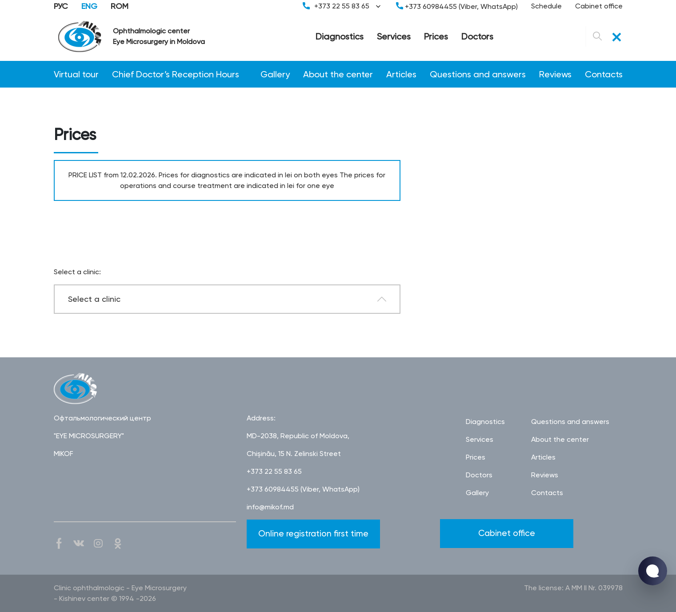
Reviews (555, 74)
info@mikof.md (270, 507)
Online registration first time (313, 533)
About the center (338, 74)
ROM (119, 6)
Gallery (275, 74)
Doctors (477, 36)
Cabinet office (599, 6)
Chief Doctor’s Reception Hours (175, 74)
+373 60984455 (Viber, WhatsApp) (457, 6)
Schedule (546, 6)
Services (394, 36)
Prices (436, 36)
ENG (89, 6)
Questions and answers (478, 74)
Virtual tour (76, 74)
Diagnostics (340, 36)
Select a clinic (94, 299)
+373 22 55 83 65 (343, 6)
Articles (401, 74)
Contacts (604, 74)
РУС (61, 6)
